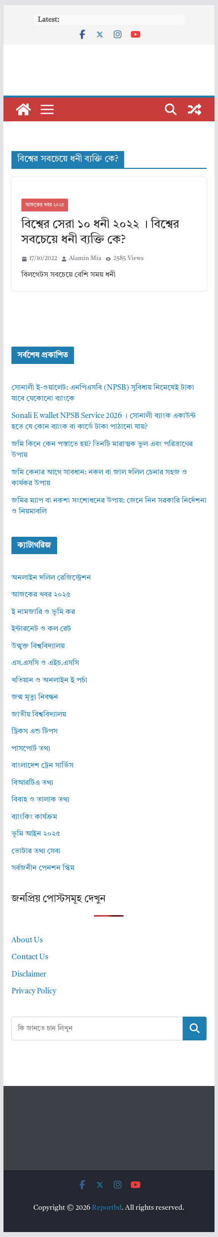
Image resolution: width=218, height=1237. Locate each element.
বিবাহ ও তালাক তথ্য (40, 800)
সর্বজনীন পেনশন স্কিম (42, 868)
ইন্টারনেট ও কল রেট (41, 629)
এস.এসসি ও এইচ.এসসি (45, 663)
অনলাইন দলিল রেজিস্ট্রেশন (51, 578)
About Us (27, 940)
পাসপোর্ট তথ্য (30, 749)
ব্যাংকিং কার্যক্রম (34, 817)
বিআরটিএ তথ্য (32, 783)
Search (195, 1028)
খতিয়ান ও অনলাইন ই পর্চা (49, 680)
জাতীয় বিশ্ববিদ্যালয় (38, 715)
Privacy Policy (33, 991)
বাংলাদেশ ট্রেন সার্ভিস (42, 766)
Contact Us (29, 957)
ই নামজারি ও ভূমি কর (43, 612)
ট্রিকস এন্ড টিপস (34, 731)
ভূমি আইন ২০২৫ (35, 834)
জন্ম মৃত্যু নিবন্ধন (34, 697)
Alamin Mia (85, 258)
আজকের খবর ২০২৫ (44, 205)
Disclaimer (28, 975)
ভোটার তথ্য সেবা (36, 851)
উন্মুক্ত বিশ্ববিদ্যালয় (38, 646)
